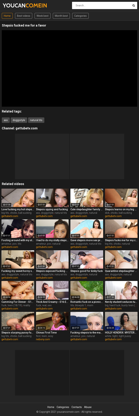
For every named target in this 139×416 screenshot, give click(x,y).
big (106, 305)
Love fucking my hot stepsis (17, 209)
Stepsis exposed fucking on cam (52, 271)
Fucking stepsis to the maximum (86, 332)
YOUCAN (12, 5)
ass (6, 120)
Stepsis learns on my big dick (121, 209)
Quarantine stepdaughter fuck (121, 271)
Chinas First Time (46, 332)
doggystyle (19, 120)
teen (44, 336)
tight (115, 336)
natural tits (36, 120)
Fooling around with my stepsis (17, 240)
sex (50, 305)
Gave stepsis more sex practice (86, 240)
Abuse (88, 407)
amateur (6, 243)
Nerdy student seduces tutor (121, 301)
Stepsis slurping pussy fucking (17, 332)
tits (19, 243)
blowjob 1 (80, 305)
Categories (80, 15)
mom (90, 305)
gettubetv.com (27, 128)
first (38, 336)
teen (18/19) (15, 305)
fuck (4, 305)
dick (107, 212)
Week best (43, 15)
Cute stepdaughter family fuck (86, 209)
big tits (5, 212)
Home (7, 15)
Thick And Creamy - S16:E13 (52, 301)
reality (26, 305)
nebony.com (43, 339)
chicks (13, 212)
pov (14, 243)
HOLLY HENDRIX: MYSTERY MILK (121, 332)
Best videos (23, 15)
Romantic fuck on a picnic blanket (86, 301)
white (108, 336)
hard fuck (114, 305)
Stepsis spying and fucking (52, 209)
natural (93, 212)
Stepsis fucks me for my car (121, 240)
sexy (50, 336)
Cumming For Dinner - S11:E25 (17, 301)
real (44, 305)
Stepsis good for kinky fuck (86, 271)
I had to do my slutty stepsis (52, 240)
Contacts (76, 407)
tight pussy (125, 336)
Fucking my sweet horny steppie (17, 271)
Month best (61, 15)
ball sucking (24, 212)
